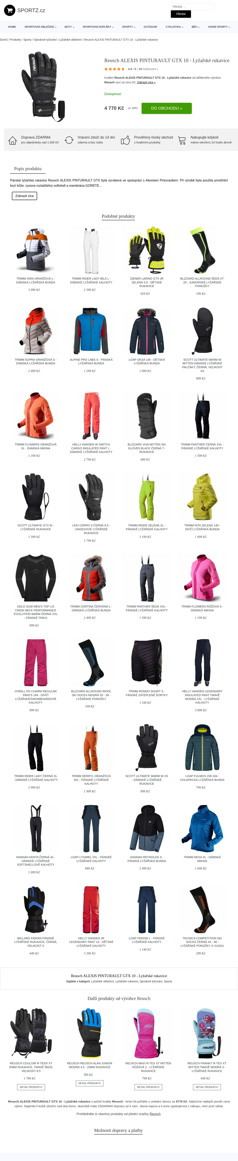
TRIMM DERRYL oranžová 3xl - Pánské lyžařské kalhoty (91, 779)
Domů (3, 39)
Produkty (15, 39)
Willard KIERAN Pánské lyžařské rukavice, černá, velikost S (35, 942)
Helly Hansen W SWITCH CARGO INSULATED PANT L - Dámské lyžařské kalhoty (91, 448)
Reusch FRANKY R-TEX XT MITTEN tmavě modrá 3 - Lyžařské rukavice (207, 1067)
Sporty (127, 26)
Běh (194, 26)
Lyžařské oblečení (70, 39)
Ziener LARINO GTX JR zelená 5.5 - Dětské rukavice (147, 282)
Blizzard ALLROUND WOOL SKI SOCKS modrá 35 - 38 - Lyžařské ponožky (91, 695)
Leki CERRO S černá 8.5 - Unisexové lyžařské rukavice (91, 529)
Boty (68, 26)
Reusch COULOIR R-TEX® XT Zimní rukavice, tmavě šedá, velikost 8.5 (31, 1067)
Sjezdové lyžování (45, 39)
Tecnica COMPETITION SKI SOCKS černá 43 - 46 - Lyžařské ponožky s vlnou (202, 942)
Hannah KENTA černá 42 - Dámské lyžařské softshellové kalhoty (35, 861)
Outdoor (150, 26)
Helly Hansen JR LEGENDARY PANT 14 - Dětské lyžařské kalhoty (91, 942)
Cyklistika (173, 26)
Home (12, 26)
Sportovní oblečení (39, 26)
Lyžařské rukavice (127, 981)
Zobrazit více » (146, 82)
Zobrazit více (24, 196)
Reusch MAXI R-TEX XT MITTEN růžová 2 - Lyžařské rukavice (148, 1067)
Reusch (109, 82)
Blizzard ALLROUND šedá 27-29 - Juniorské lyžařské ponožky (202, 282)
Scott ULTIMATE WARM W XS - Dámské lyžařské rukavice (146, 779)
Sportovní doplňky (97, 26)
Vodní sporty (218, 26)
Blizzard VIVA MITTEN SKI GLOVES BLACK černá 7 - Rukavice (147, 448)
